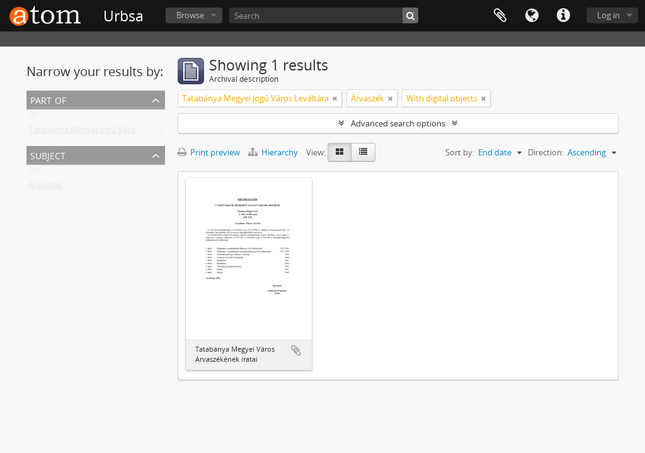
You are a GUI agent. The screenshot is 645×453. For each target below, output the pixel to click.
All (33, 117)
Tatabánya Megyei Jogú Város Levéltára (102, 132)
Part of (48, 99)
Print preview (209, 152)
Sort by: (459, 152)
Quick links (563, 15)
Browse (190, 15)
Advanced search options (398, 123)
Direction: (546, 152)
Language (531, 15)
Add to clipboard (296, 350)
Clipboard (500, 15)
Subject (48, 154)
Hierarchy (274, 152)
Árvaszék (45, 187)
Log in (608, 15)
